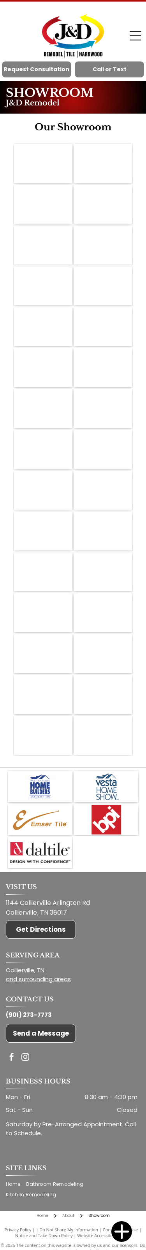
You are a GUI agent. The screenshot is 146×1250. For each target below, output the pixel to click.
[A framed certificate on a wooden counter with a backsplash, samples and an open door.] (43, 449)
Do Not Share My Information (68, 1229)
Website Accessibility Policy (104, 1235)
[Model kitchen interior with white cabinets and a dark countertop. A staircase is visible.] (103, 245)
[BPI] (106, 819)
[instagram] (25, 1058)
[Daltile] (40, 852)
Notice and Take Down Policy (44, 1235)
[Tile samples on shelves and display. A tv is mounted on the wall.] (43, 653)
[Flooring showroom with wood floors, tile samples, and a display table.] (103, 449)
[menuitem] (16, 1184)
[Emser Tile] (40, 819)
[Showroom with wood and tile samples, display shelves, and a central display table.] (103, 163)
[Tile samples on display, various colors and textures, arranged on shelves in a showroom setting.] (103, 612)
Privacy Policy (18, 1229)
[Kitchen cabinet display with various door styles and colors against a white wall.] (103, 735)
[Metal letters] (103, 367)
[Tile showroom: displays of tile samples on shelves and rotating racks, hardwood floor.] (43, 612)
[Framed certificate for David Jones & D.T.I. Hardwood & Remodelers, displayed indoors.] (43, 694)
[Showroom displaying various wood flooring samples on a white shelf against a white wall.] (43, 204)
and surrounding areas (38, 979)
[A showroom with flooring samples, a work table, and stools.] (103, 326)
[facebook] (12, 1058)
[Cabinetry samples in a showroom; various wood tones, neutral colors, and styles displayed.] (103, 285)
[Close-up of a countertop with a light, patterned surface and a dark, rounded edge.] (43, 735)
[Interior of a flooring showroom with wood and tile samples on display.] (43, 245)
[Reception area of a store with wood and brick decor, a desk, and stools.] (103, 490)
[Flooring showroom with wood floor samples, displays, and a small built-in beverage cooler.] (43, 490)
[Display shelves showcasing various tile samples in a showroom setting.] (43, 571)
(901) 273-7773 (29, 1015)
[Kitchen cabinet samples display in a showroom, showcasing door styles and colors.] (103, 204)
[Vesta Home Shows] (106, 786)
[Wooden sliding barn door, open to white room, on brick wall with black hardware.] (103, 408)
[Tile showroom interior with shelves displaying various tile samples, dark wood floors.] (103, 571)
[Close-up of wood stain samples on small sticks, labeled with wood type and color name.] (43, 163)
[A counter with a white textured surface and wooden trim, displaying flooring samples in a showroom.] (103, 694)
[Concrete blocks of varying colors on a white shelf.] (43, 285)
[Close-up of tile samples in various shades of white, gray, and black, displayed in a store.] (43, 326)
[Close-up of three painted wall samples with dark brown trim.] (43, 367)
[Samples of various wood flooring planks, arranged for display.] (103, 653)
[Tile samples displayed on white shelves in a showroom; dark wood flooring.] (43, 531)
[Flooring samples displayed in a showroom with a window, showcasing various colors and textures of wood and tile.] (43, 408)
